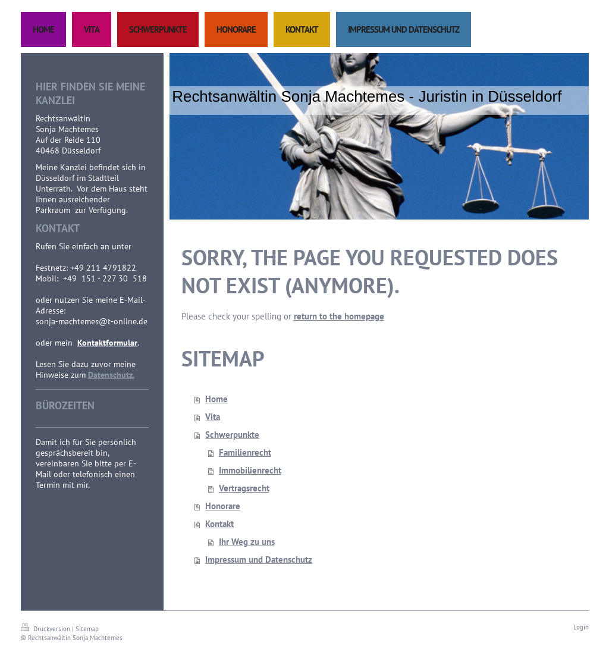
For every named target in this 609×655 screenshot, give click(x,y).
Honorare (222, 506)
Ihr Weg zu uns (247, 541)
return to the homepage (339, 316)
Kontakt (219, 523)
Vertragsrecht (244, 488)
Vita (212, 416)
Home (216, 399)
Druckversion (46, 629)
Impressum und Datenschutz (258, 559)
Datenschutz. (111, 374)
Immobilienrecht (250, 470)
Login (581, 627)
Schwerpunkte (232, 434)
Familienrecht (245, 452)
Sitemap (87, 629)
